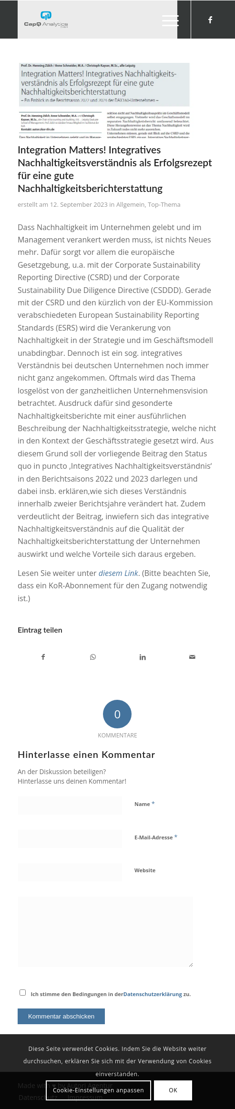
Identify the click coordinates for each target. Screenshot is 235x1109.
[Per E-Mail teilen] (192, 657)
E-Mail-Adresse (155, 837)
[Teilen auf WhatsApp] (92, 657)
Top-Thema (164, 204)
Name (144, 803)
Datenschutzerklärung (152, 994)
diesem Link (118, 573)
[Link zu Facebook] (210, 19)
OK (173, 1090)
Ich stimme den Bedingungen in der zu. (111, 994)
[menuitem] (166, 19)
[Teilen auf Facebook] (43, 657)
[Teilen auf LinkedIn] (142, 657)
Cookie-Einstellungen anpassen (98, 1090)
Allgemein (130, 204)
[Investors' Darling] (97, 19)
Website (144, 870)
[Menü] (166, 19)
